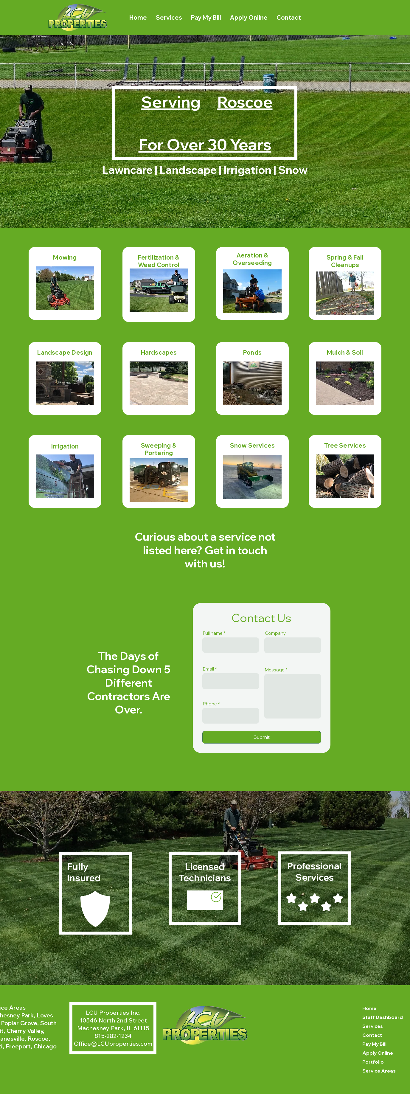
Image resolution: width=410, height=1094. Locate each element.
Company (275, 633)
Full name (213, 633)
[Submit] (261, 737)
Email (208, 669)
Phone (210, 704)
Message (275, 670)
